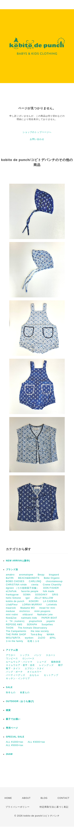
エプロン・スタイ (34, 668)
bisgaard (54, 574)
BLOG (44, 798)
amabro (10, 574)
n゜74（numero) (15, 621)
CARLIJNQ (35, 581)
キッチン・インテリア (18, 678)
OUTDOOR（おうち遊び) (20, 701)
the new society (40, 631)
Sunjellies (47, 624)
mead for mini (47, 608)
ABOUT (26, 798)
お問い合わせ (37, 139)
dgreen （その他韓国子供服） (22, 588)
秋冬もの (11, 692)
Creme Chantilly (52, 584)
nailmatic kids (29, 618)
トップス (25, 655)
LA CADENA (50, 601)
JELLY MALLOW (43, 598)
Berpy (41, 574)
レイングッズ (46, 665)
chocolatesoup (54, 581)
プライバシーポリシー (18, 807)
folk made (48, 591)
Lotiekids (52, 604)
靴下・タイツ (13, 668)
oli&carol (28, 614)
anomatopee (26, 574)
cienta (34, 584)
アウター (11, 655)
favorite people (29, 591)
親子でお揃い (13, 719)
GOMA (27, 594)
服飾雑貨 (56, 662)
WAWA (50, 634)
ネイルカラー (34, 671)
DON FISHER (51, 588)
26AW (9, 754)
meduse (10, 611)
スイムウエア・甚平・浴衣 (20, 665)
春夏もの (25, 692)
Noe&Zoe (11, 618)
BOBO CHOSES (15, 581)
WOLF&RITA (13, 638)
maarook (11, 608)
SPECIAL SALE (15, 736)
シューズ (41, 662)
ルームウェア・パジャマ (19, 662)
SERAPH (32, 624)
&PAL (53, 638)
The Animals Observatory (32, 628)
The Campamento (16, 631)
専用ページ (12, 728)
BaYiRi (10, 578)
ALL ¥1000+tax (14, 742)
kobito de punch (15, 601)
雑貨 (8, 710)
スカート (51, 655)
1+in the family (14, 641)
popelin (51, 621)
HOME (8, 798)
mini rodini (12, 614)
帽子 (60, 665)
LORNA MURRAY (32, 604)
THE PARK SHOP (16, 634)
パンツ (37, 655)
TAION (10, 628)
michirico (24, 611)
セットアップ (51, 675)
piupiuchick (35, 621)
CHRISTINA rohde (16, 584)
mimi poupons (42, 611)
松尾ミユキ (34, 641)
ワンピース (12, 658)
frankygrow (12, 594)
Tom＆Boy (36, 634)
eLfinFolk (11, 591)
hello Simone (13, 598)
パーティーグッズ (15, 675)
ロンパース (28, 658)
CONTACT (63, 798)
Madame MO (27, 608)
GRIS (55, 594)
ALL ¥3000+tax (36, 742)
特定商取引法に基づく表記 (54, 807)
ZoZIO (41, 638)
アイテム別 (12, 650)
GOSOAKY (41, 594)
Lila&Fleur (12, 604)
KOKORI (34, 601)
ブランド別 (12, 569)
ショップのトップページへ (37, 132)
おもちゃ (34, 675)
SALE (9, 687)
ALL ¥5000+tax (14, 745)
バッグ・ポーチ (14, 671)
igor (28, 598)
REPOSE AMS (14, 624)
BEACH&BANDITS (28, 578)
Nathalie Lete (45, 614)
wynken (29, 638)
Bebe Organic (52, 578)
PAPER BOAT (49, 618)
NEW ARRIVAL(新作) (18, 560)
